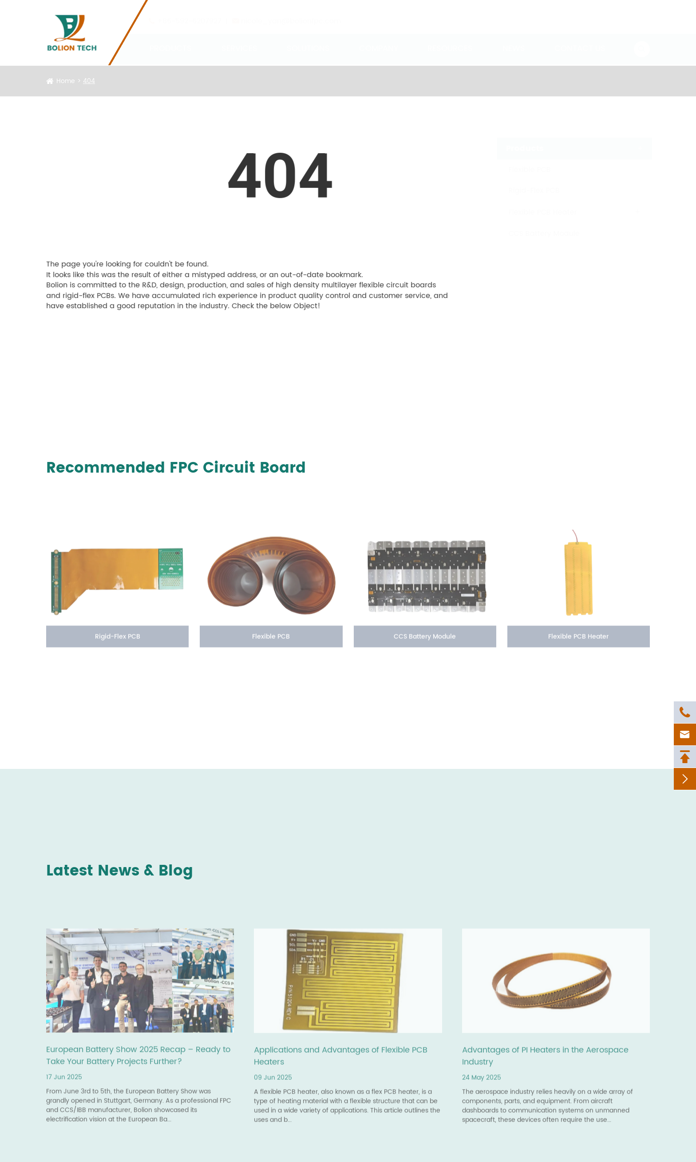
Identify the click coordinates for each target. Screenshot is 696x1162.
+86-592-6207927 (189, 13)
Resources (450, 40)
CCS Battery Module (535, 233)
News (513, 40)
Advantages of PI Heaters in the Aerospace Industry (545, 1059)
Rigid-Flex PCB (525, 190)
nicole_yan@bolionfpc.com (291, 13)
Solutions (308, 40)
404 (89, 81)
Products (171, 40)
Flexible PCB (521, 169)
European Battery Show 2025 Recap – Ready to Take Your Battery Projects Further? (138, 1058)
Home (65, 81)
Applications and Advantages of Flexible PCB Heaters (340, 1059)
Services (239, 40)
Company (378, 40)
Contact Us (579, 40)
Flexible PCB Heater (534, 212)
